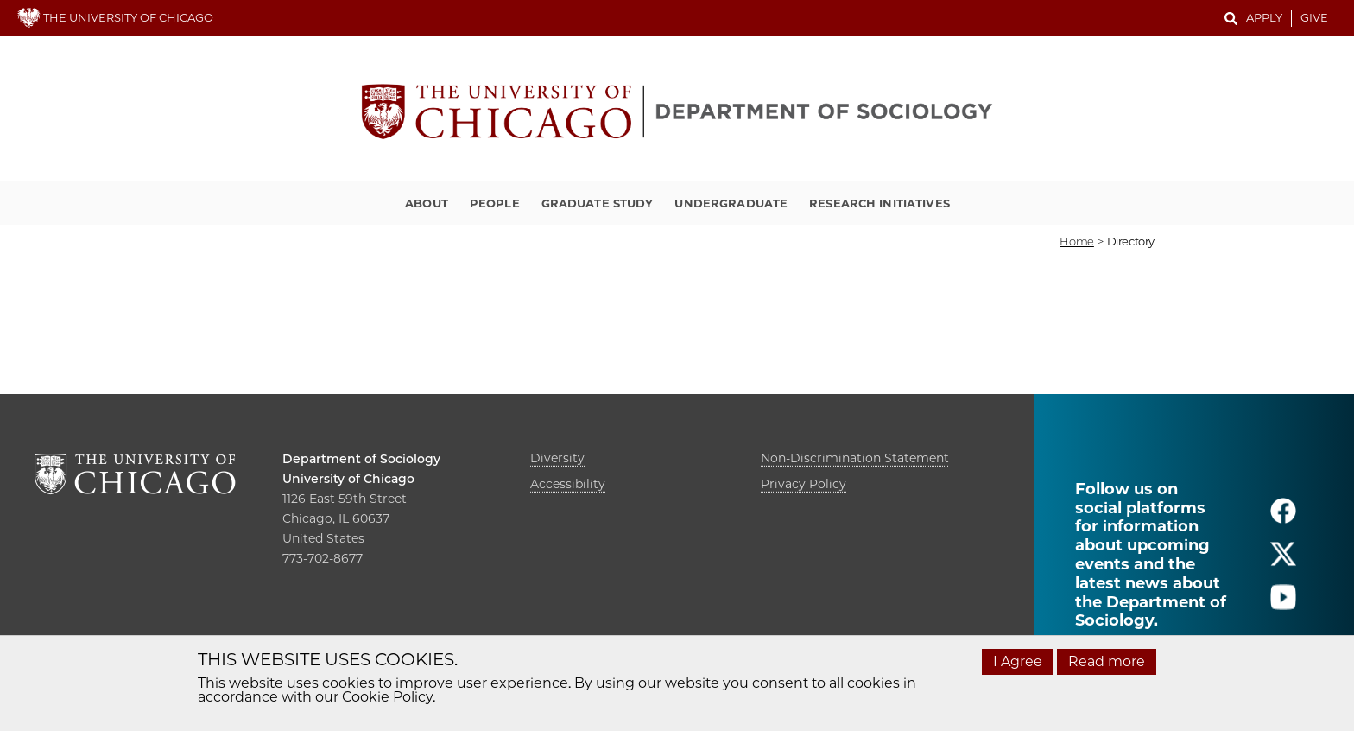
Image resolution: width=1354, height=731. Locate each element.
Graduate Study (597, 203)
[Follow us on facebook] (1283, 518)
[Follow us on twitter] (1283, 561)
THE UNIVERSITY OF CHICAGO (115, 17)
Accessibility (567, 484)
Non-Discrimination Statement (855, 458)
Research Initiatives (879, 203)
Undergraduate (731, 203)
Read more (1106, 661)
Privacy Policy (803, 484)
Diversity (557, 458)
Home (1076, 241)
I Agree (1017, 661)
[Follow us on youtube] (1283, 604)
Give (1314, 17)
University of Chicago (348, 478)
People (495, 203)
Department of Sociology (361, 459)
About (426, 203)
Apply (1264, 17)
